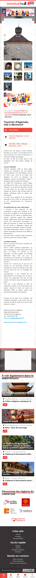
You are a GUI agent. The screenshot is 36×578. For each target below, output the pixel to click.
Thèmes (18, 548)
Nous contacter (18, 559)
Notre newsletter (18, 561)
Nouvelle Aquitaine (12, 113)
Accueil (17, 111)
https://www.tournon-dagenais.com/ (15, 322)
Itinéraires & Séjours (18, 550)
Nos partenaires (18, 538)
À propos (18, 536)
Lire (5, 404)
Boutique (18, 552)
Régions (24, 111)
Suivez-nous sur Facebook (18, 563)
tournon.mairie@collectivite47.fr (14, 318)
